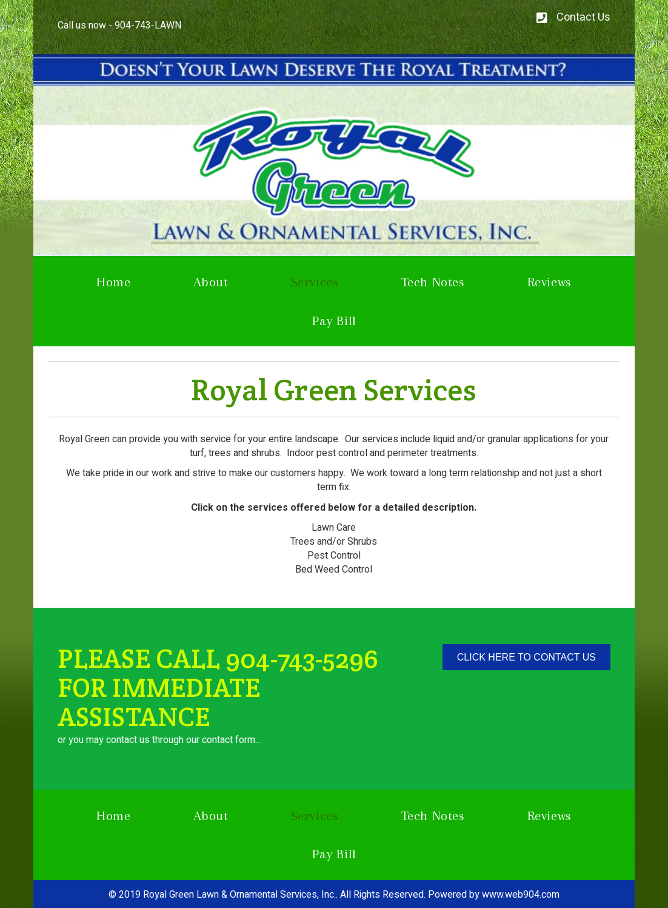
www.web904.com (520, 894)
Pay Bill (334, 320)
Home (113, 281)
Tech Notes (433, 281)
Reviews (549, 281)
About (211, 281)
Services (315, 281)
